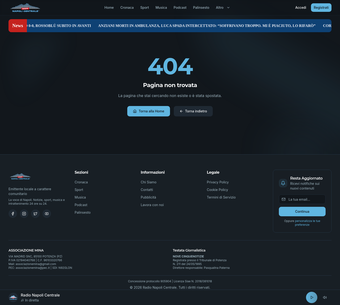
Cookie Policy (217, 190)
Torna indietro (193, 111)
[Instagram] (24, 213)
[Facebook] (12, 213)
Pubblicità (148, 197)
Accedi (300, 7)
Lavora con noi (152, 205)
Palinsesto (201, 7)
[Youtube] (46, 213)
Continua (302, 211)
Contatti (147, 190)
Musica (161, 7)
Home (109, 7)
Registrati (321, 7)
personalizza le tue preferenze (307, 222)
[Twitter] (35, 213)
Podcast (180, 7)
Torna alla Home (148, 111)
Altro (223, 7)
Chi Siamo (149, 182)
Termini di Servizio (221, 197)
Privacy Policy (218, 182)
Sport (144, 7)
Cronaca (127, 7)
